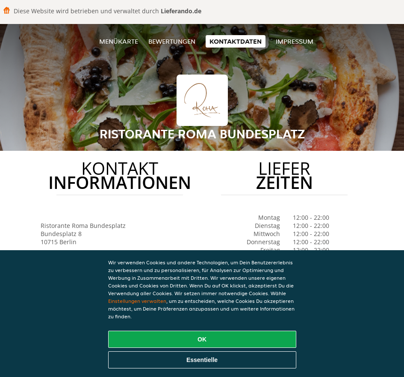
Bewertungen (171, 41)
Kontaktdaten (235, 41)
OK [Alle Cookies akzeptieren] (202, 339)
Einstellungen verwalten (137, 301)
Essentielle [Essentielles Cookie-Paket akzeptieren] (202, 359)
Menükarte (118, 41)
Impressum (294, 41)
